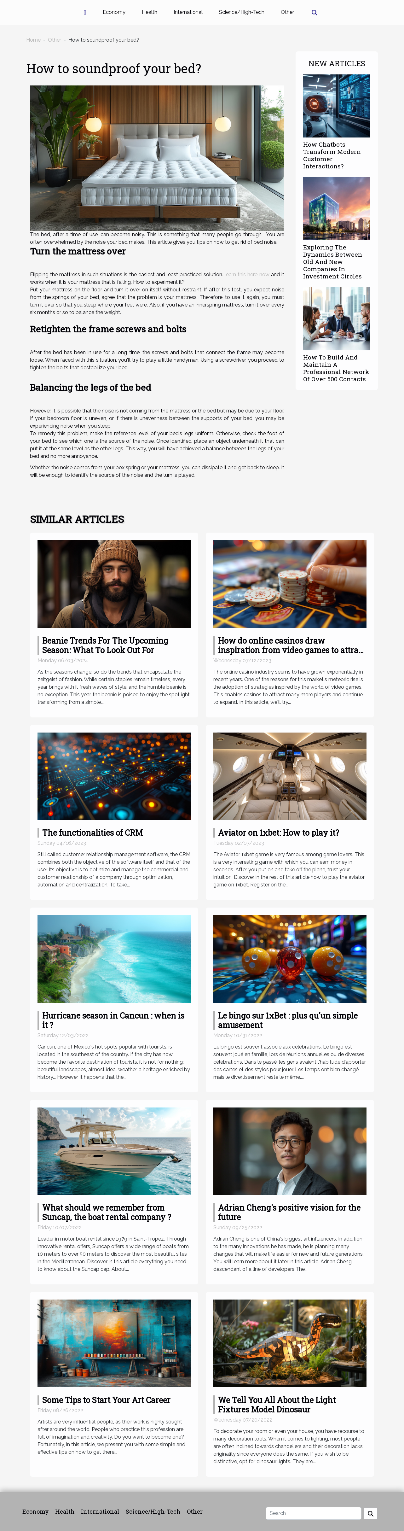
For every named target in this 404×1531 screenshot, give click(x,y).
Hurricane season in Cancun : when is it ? (113, 1020)
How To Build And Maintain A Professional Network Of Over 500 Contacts (336, 368)
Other (287, 12)
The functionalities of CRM (92, 832)
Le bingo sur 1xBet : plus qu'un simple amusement (288, 1020)
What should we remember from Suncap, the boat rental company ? (106, 1212)
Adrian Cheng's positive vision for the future (289, 1212)
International (188, 12)
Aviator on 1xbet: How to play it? (278, 832)
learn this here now (247, 275)
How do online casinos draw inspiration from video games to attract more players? (291, 650)
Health (149, 12)
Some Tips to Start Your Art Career (106, 1400)
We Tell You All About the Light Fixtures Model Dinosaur (277, 1405)
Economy (114, 12)
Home (33, 40)
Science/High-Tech (241, 12)
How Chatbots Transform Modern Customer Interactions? (332, 155)
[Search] (313, 1513)
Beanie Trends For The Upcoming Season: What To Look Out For (105, 645)
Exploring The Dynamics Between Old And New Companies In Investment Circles (332, 261)
